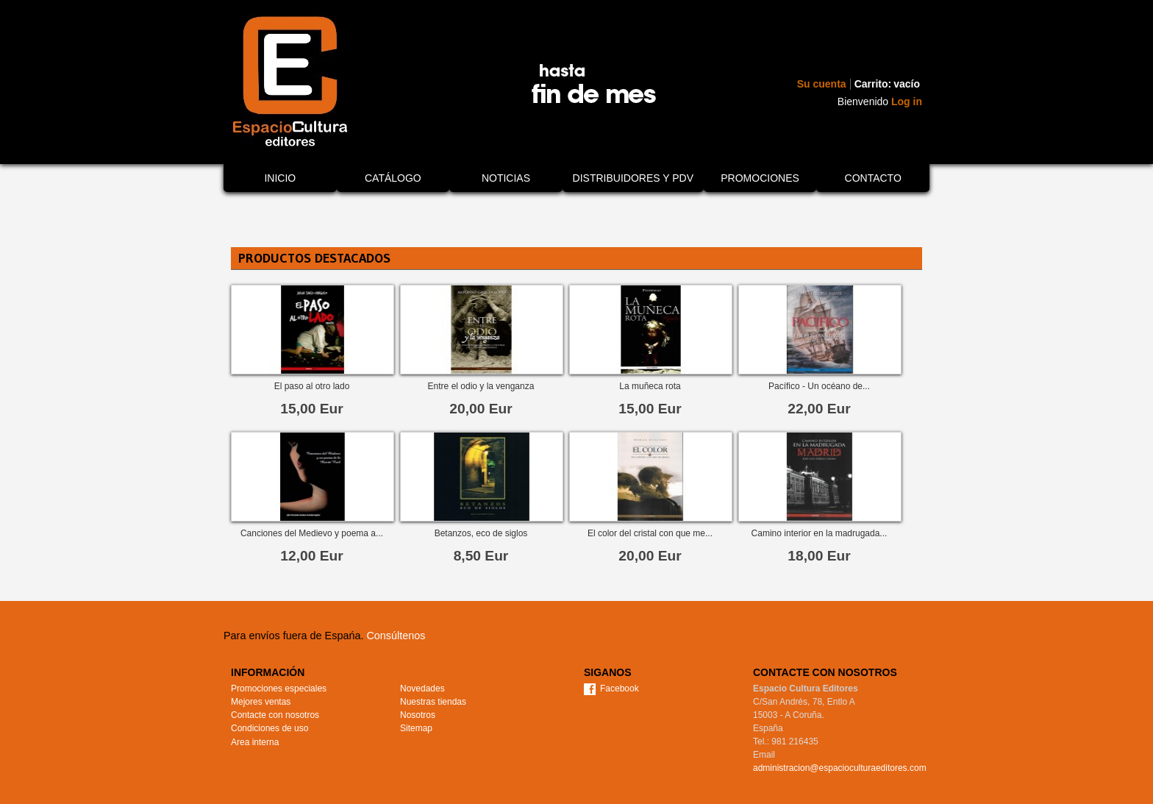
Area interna (255, 742)
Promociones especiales (278, 688)
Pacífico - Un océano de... (819, 386)
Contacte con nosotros (275, 715)
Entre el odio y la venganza (481, 386)
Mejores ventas (260, 702)
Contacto (873, 178)
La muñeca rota (649, 386)
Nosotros (417, 715)
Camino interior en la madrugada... (820, 533)
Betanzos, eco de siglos (481, 533)
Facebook (619, 688)
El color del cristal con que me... (650, 533)
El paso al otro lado (312, 386)
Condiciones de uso (269, 728)
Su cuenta (821, 84)
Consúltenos (395, 635)
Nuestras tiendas (433, 702)
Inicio (280, 178)
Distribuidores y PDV (633, 178)
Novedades (422, 688)
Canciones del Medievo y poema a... (311, 533)
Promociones (760, 178)
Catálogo (393, 178)
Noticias (506, 178)
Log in (906, 101)
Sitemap (416, 728)
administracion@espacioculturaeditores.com (840, 768)
